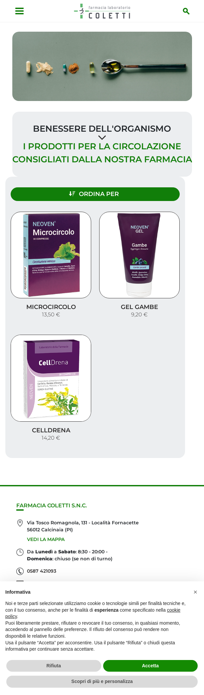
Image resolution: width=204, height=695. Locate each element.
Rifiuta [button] (53, 665)
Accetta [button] (150, 665)
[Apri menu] (19, 11)
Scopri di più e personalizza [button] (101, 681)
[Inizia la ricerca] (186, 11)
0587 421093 (41, 571)
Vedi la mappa (46, 539)
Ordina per (94, 194)
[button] (195, 592)
